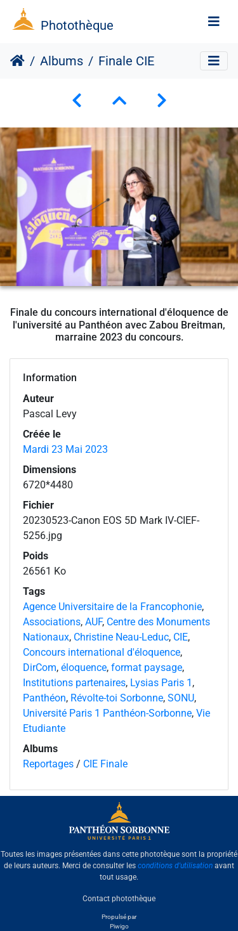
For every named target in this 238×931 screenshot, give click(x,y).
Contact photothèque (119, 898)
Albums (61, 60)
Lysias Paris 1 (161, 683)
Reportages (48, 764)
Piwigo (119, 926)
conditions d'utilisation (175, 865)
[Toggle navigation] (214, 21)
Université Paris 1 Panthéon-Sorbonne (107, 713)
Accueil (17, 60)
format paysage (146, 667)
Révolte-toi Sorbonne (116, 698)
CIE (180, 637)
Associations (52, 622)
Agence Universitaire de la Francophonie (112, 607)
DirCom (39, 667)
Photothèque (77, 25)
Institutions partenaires (74, 683)
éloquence (84, 667)
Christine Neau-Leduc (121, 637)
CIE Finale (105, 764)
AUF (93, 622)
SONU (181, 698)
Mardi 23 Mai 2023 (65, 449)
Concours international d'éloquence (101, 652)
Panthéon (44, 698)
